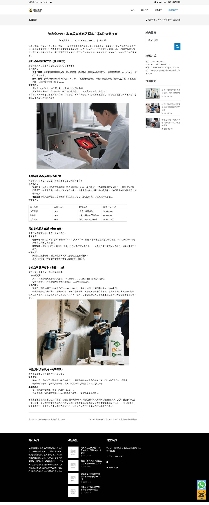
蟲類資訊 (173, 9)
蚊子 (43, 46)
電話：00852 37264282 (39, 2)
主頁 (132, 9)
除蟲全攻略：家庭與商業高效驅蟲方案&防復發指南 (171, 116)
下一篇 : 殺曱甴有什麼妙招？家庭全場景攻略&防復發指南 (113, 419)
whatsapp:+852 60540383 (168, 2)
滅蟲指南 (176, 20)
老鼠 (55, 46)
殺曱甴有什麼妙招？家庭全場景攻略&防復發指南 (171, 100)
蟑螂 (37, 46)
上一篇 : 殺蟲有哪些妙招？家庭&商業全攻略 (47, 419)
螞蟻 (61, 46)
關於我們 (144, 9)
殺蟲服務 (158, 9)
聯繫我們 (111, 440)
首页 (159, 20)
